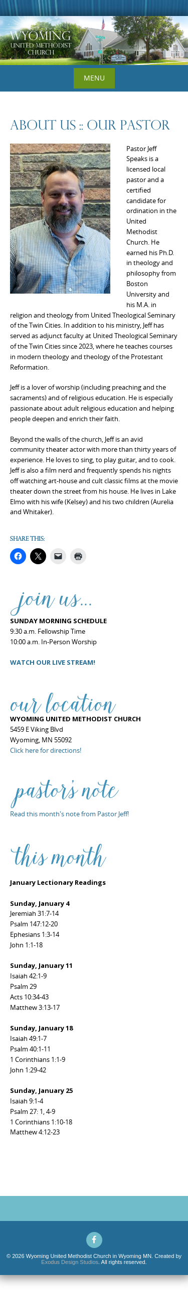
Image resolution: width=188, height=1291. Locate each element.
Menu (94, 78)
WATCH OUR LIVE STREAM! (52, 662)
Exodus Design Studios (69, 1262)
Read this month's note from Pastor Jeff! (69, 813)
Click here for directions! (45, 750)
